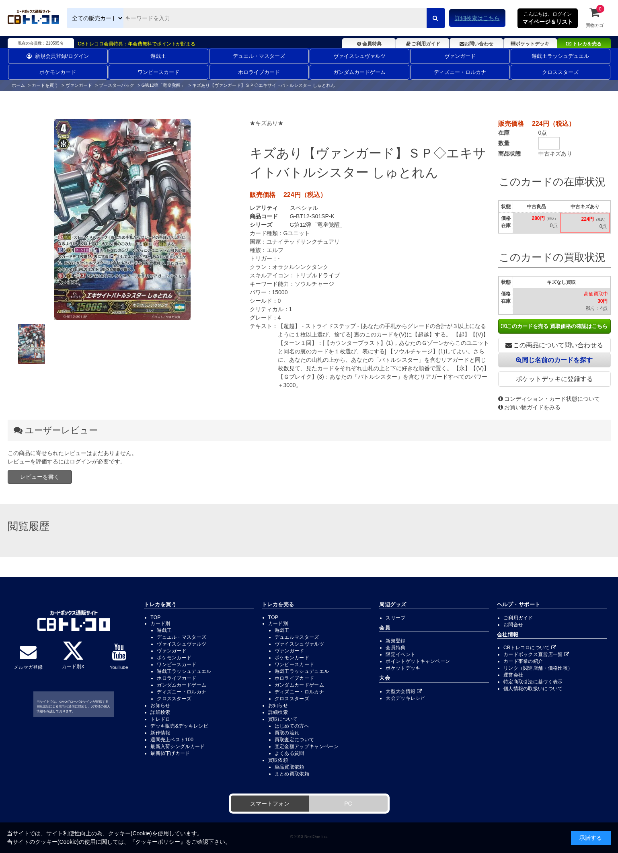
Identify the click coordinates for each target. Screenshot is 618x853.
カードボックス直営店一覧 (536, 654)
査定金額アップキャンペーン (307, 746)
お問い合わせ (476, 44)
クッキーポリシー (157, 842)
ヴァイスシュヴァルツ (359, 56)
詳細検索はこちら (477, 18)
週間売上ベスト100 (171, 739)
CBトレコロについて (529, 647)
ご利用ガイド (422, 44)
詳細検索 (160, 712)
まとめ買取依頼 (292, 774)
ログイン (81, 461)
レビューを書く (40, 477)
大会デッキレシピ (405, 698)
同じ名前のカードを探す (554, 360)
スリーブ (395, 618)
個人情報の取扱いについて (533, 688)
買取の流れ (287, 733)
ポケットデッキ (530, 44)
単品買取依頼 (289, 767)
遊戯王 (158, 56)
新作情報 (160, 733)
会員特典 (369, 44)
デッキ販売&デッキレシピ (179, 726)
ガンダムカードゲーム (359, 72)
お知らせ (160, 705)
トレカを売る (584, 44)
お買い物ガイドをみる (529, 407)
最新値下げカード (170, 753)
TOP (155, 617)
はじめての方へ (292, 726)
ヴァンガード (460, 56)
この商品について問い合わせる (554, 345)
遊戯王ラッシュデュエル (560, 56)
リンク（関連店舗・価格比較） (538, 668)
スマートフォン (269, 803)
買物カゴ (595, 17)
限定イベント (400, 654)
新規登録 (395, 641)
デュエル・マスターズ (259, 56)
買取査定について (294, 739)
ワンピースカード (158, 72)
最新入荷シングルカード (177, 746)
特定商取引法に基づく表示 (533, 682)
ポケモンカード (57, 72)
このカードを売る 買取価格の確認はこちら (554, 326)
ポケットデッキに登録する (554, 378)
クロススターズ (560, 72)
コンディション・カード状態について (549, 399)
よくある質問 (289, 753)
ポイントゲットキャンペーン (418, 661)
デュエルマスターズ (297, 637)
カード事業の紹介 (523, 661)
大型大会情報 (404, 691)
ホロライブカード (259, 72)
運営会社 (513, 675)
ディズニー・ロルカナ (460, 72)
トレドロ (160, 719)
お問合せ (513, 624)
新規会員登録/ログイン (58, 56)
